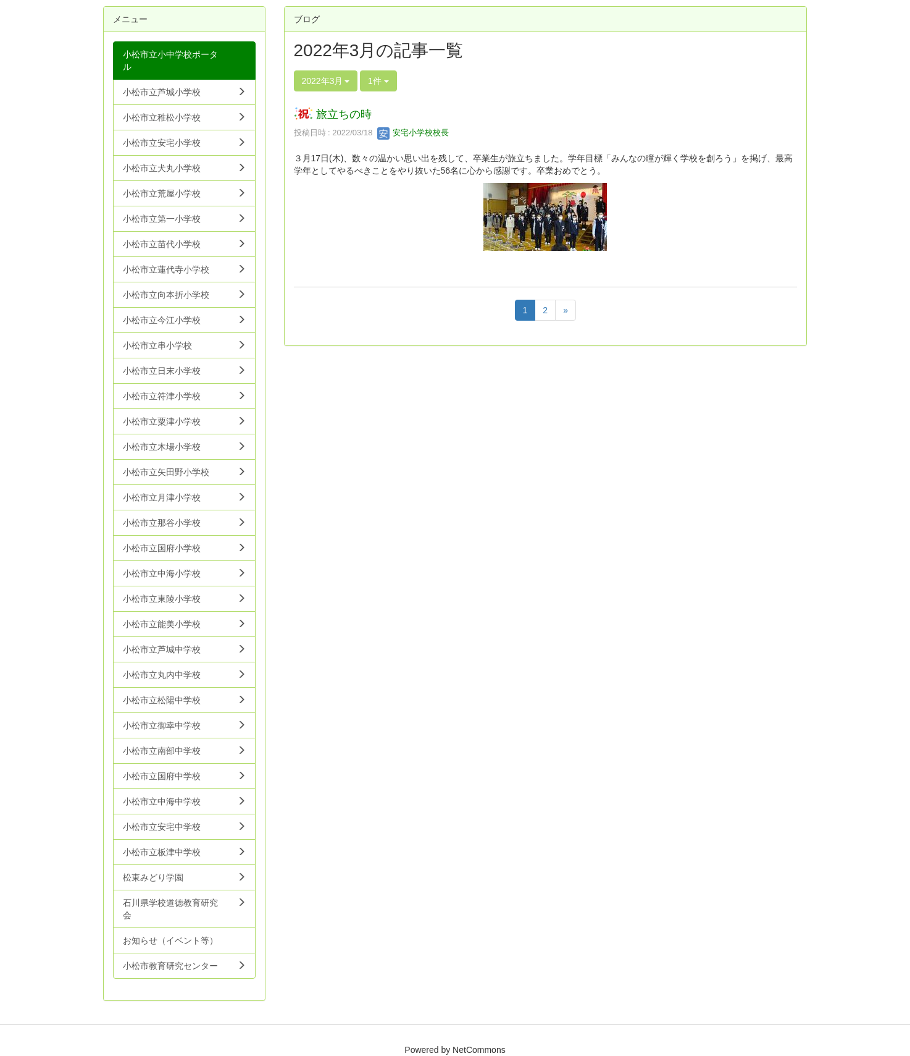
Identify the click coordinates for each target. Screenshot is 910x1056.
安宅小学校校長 (413, 132)
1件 (378, 81)
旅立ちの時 (344, 114)
